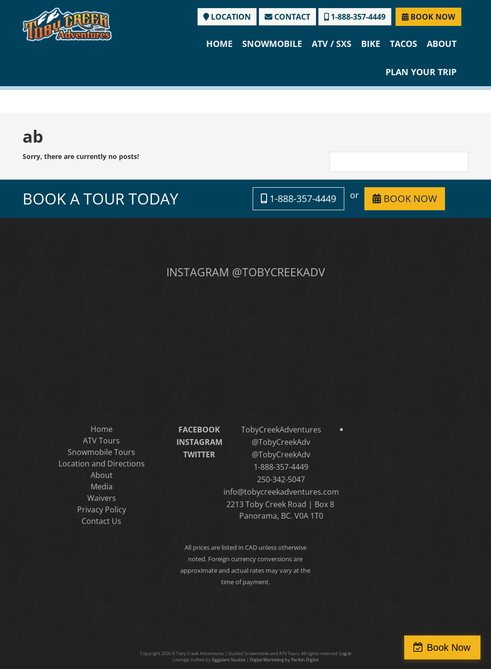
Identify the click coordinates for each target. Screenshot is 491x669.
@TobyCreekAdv (281, 442)
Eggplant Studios (229, 660)
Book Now (449, 647)
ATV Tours (101, 440)
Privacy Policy (101, 509)
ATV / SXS (331, 43)
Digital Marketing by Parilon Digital (284, 660)
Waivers (101, 498)
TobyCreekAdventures (281, 429)
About (441, 43)
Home (219, 43)
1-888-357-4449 (355, 16)
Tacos (403, 43)
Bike (370, 43)
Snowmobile (272, 43)
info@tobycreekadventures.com (281, 492)
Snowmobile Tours (101, 452)
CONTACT (287, 16)
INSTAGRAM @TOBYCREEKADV (245, 272)
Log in (345, 653)
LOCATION (227, 16)
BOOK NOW (428, 16)
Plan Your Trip (421, 72)
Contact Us (101, 521)
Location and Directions (101, 463)
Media (102, 486)
